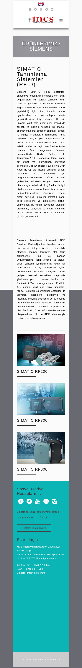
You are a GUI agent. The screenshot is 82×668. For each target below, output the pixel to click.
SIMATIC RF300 (32, 420)
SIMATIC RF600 (32, 469)
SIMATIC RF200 (32, 371)
